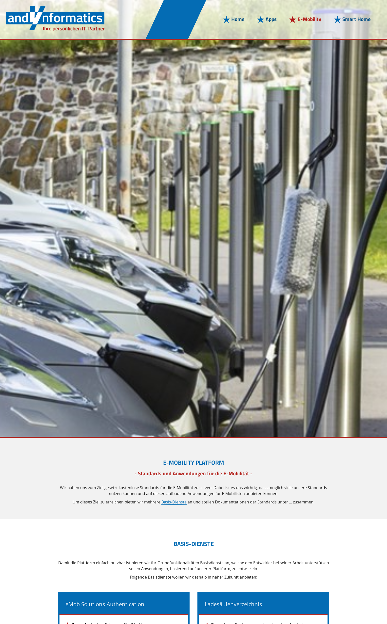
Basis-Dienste (174, 502)
